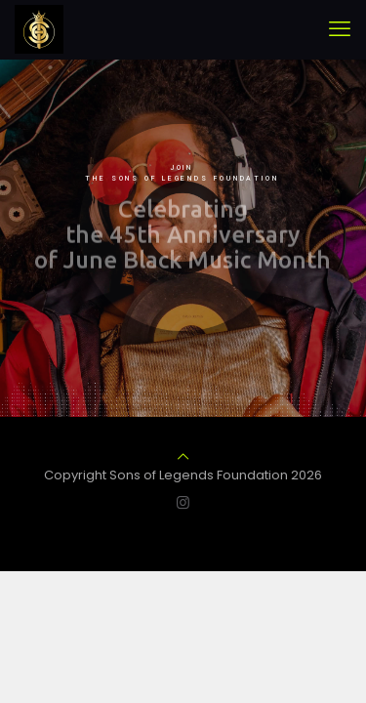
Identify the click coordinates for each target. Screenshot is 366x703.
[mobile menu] (339, 29)
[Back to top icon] (183, 456)
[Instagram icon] (183, 502)
